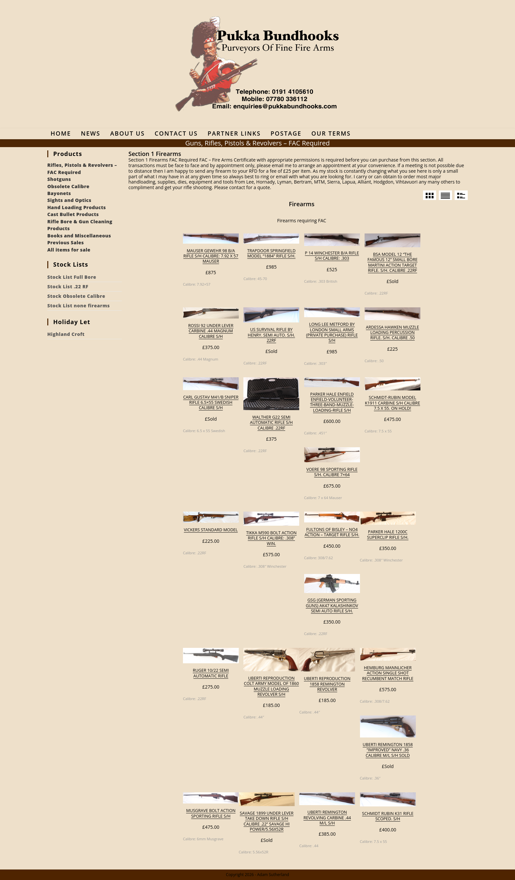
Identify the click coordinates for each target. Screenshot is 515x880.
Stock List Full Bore (71, 277)
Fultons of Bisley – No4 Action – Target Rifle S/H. (331, 532)
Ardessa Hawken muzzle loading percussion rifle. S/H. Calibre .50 (392, 333)
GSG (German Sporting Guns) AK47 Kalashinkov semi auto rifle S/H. (332, 606)
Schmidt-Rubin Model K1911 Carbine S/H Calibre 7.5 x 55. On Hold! (392, 403)
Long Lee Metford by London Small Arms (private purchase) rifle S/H (332, 332)
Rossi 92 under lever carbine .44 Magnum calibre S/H (211, 331)
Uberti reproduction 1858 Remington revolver (327, 684)
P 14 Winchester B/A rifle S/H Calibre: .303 (332, 256)
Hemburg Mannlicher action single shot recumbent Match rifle (387, 673)
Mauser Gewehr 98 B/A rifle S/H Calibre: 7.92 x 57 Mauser (210, 256)
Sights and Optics (69, 200)
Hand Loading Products (76, 207)
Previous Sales (65, 242)
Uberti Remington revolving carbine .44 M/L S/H (327, 818)
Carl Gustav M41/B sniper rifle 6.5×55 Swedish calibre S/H (210, 403)
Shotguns (59, 179)
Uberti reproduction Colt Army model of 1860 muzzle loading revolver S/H (271, 686)
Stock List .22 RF (67, 286)
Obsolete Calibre (68, 186)
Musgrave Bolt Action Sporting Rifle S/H (210, 813)
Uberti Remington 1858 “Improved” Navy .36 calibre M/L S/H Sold (388, 750)
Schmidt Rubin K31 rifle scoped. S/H (387, 816)
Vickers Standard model (211, 530)
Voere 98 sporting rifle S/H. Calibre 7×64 (332, 472)
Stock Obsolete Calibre (76, 296)
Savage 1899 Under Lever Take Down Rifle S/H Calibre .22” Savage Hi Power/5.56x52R (267, 821)
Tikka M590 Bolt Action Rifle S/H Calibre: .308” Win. (271, 538)
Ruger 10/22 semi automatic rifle (211, 673)
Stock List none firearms (78, 305)
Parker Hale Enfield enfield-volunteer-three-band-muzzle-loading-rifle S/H (332, 402)
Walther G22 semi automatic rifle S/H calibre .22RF (271, 423)
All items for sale (68, 250)
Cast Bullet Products (73, 214)
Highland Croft (66, 334)
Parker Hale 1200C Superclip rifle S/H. (388, 534)
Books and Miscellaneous (79, 235)
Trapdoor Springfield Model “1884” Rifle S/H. (271, 253)
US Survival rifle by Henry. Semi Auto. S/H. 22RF (271, 335)
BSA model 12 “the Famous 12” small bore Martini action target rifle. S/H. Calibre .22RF (392, 262)
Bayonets (59, 193)
